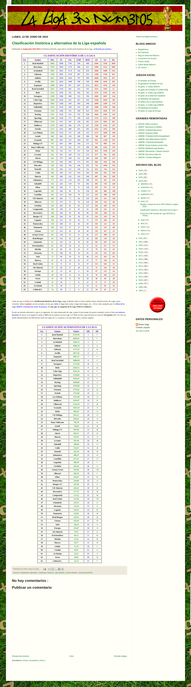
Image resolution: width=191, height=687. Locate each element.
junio (143, 201)
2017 (141, 256)
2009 (141, 284)
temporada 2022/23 (86, 573)
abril (143, 223)
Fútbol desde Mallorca (147, 65)
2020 (141, 245)
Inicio (72, 656)
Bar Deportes (143, 52)
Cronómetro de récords (147, 58)
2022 (141, 238)
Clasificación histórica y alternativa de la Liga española (59, 43)
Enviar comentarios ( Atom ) (34, 660)
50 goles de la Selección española (151, 96)
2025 (141, 174)
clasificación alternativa (29, 573)
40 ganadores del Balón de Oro (150, 84)
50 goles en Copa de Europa (149, 111)
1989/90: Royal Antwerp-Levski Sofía (152, 145)
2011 (141, 277)
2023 (141, 181)
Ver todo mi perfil (142, 331)
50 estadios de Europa (147, 81)
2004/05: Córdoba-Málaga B (149, 157)
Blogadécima (143, 49)
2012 (141, 273)
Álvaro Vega (144, 324)
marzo (143, 227)
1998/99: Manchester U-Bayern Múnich (153, 151)
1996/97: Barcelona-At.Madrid (150, 127)
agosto (144, 198)
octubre (144, 191)
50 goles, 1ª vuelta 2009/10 (149, 87)
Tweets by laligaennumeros (146, 37)
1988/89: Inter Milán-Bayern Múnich (152, 139)
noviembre (145, 187)
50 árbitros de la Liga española (150, 102)
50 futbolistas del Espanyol (148, 99)
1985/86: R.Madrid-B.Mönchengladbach (154, 136)
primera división (72, 573)
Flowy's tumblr (143, 61)
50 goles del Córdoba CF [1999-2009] (153, 90)
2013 (141, 270)
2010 (141, 280)
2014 (141, 266)
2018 (141, 252)
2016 (141, 259)
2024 (141, 177)
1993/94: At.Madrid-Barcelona (150, 130)
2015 (141, 263)
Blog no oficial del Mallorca (148, 56)
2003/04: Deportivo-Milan (148, 133)
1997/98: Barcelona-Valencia (149, 154)
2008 (141, 287)
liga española (60, 573)
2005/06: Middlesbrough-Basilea (151, 148)
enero (143, 234)
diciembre (145, 184)
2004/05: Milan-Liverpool (148, 124)
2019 (141, 249)
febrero (144, 230)
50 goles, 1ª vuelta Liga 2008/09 (151, 105)
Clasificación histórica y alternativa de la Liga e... (159, 210)
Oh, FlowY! (142, 68)
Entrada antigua (120, 656)
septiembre (145, 194)
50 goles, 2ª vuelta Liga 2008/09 (151, 93)
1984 (141, 291)
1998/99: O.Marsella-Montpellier (151, 142)
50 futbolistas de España (148, 108)
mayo (143, 220)
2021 (141, 242)
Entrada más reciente (20, 656)
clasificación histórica (46, 573)
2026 (141, 170)
